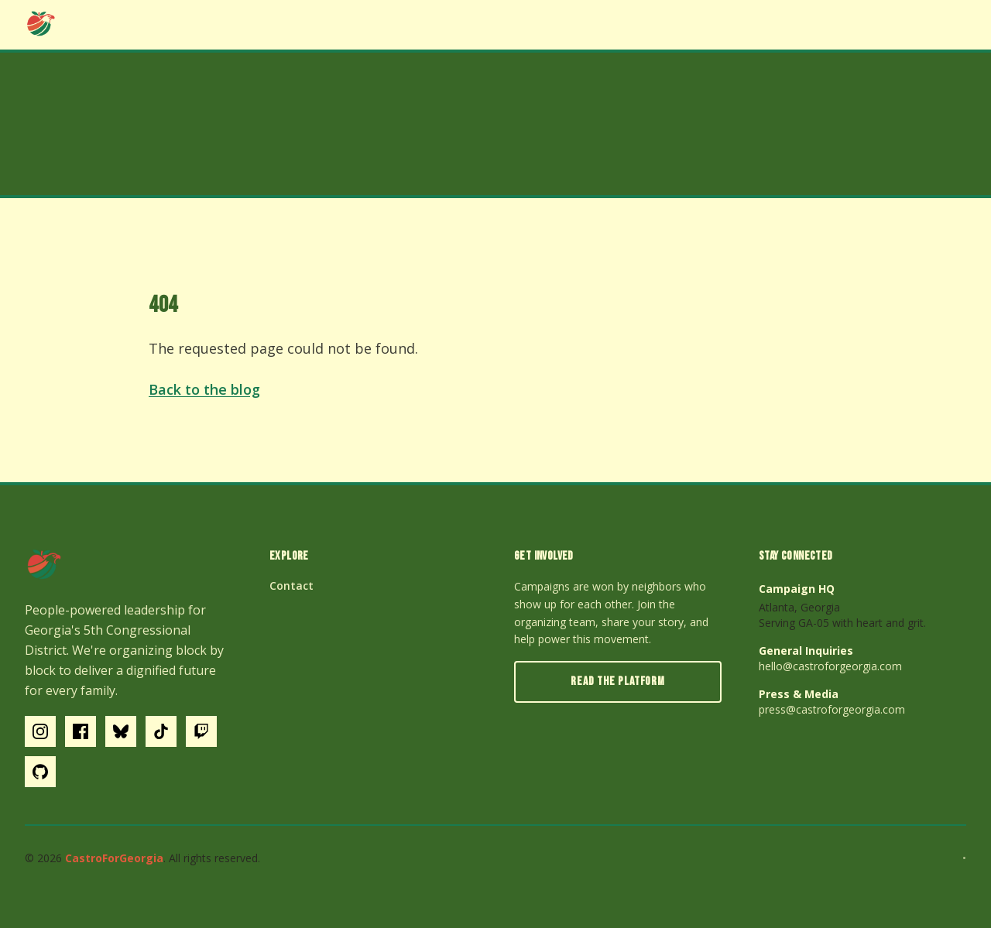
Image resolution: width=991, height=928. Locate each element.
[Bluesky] (120, 731)
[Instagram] (40, 731)
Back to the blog (204, 389)
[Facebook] (80, 731)
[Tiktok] (161, 731)
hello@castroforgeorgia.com (830, 666)
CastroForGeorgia (114, 858)
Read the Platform (618, 681)
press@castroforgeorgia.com (832, 709)
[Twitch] (201, 731)
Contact (291, 585)
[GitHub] (40, 771)
